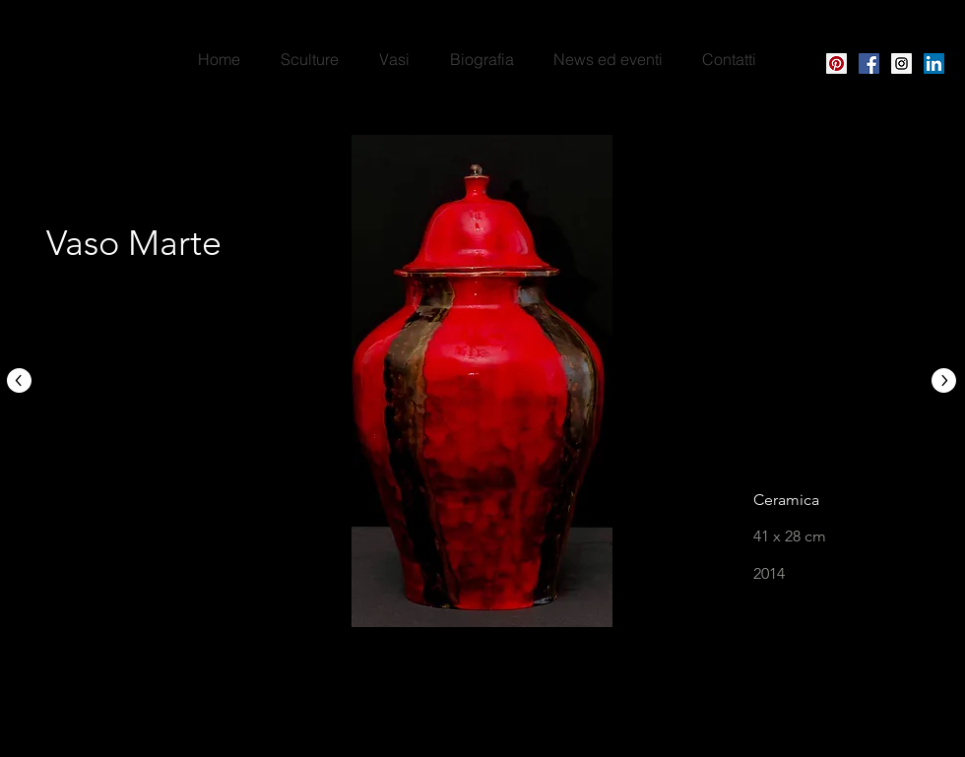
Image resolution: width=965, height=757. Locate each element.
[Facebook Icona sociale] (869, 63)
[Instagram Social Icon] (901, 63)
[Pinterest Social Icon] (836, 63)
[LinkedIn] (934, 63)
